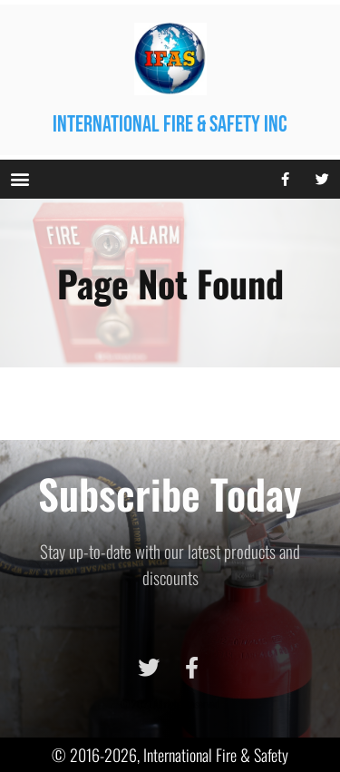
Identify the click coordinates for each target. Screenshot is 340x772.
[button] (19, 179)
